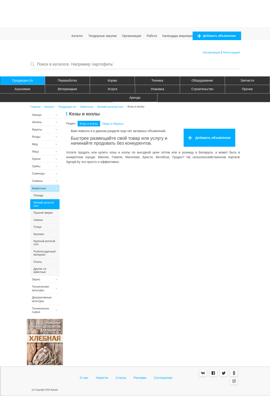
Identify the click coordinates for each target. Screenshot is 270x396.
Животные (86, 106)
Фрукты (37, 129)
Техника (157, 80)
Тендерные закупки (102, 36)
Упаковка (157, 89)
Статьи (121, 378)
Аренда (135, 97)
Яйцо (35, 151)
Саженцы (38, 173)
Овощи (37, 115)
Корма (112, 80)
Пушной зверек (43, 212)
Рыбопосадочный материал (45, 253)
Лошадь (39, 195)
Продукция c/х (22, 80)
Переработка (67, 80)
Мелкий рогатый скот (110, 106)
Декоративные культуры (42, 299)
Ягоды (36, 136)
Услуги (112, 89)
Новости (102, 378)
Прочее (247, 89)
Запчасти (247, 80)
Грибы (36, 166)
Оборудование (202, 80)
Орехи (36, 158)
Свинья (38, 220)
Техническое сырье (40, 310)
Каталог (77, 36)
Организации (131, 36)
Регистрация (231, 52)
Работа (152, 36)
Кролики (39, 234)
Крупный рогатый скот (44, 243)
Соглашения (163, 378)
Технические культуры (40, 288)
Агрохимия (22, 89)
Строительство (202, 89)
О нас (84, 378)
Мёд (35, 144)
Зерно (36, 279)
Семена (37, 181)
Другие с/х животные (40, 270)
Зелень (37, 122)
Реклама (140, 378)
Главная (35, 106)
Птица (37, 227)
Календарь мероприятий (180, 36)
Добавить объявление (216, 36)
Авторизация (211, 52)
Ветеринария (67, 89)
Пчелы (38, 261)
